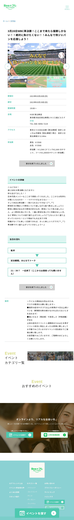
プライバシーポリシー (53, 488)
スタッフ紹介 (14, 496)
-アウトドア (31, 488)
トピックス (49, 496)
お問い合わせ (50, 483)
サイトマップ (50, 492)
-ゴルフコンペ (32, 492)
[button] (66, 66)
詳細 (32, 120)
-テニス (29, 496)
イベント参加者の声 (16, 488)
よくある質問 (14, 492)
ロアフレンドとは (16, 483)
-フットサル (31, 503)
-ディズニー (31, 499)
